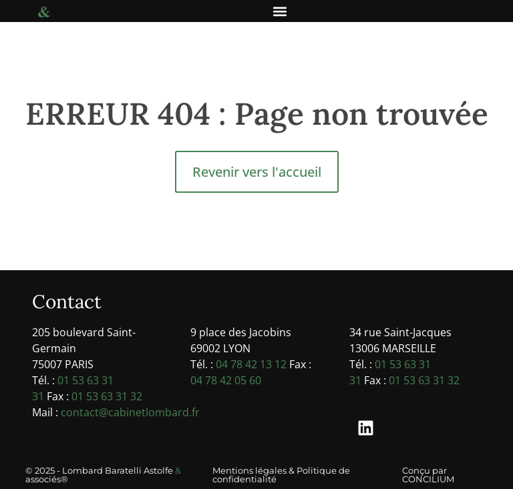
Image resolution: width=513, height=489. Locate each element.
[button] (280, 11)
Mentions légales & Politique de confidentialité (281, 474)
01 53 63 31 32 (106, 396)
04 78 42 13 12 (251, 364)
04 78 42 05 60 (225, 380)
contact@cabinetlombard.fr (130, 412)
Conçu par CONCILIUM (428, 474)
